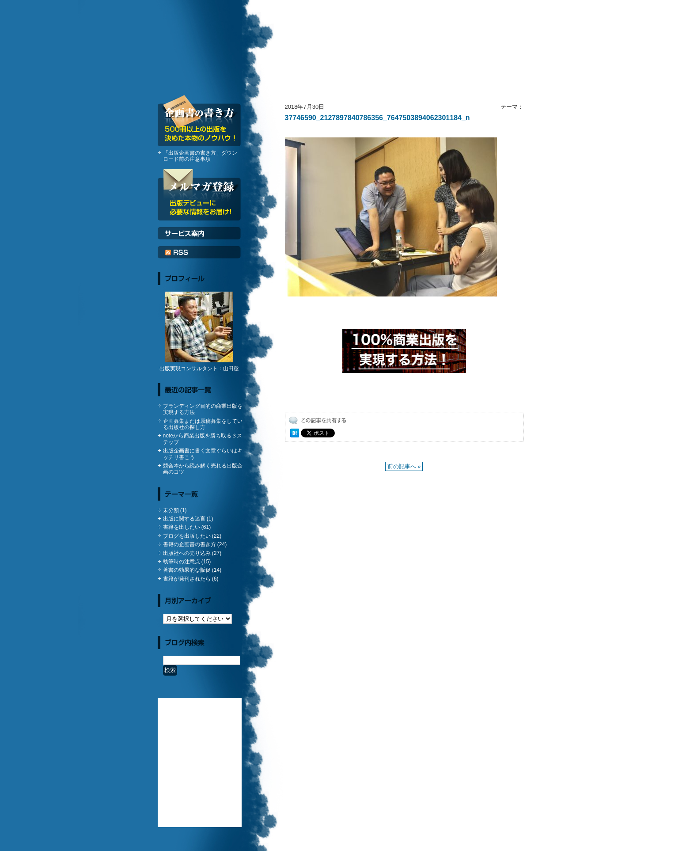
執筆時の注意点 (181, 561)
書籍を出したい (181, 527)
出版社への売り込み (187, 553)
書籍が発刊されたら (187, 579)
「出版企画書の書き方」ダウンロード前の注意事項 (200, 156)
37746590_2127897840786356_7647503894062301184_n (377, 118)
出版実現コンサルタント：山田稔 (199, 368)
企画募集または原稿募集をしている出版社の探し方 (203, 424)
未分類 (171, 510)
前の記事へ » (404, 466)
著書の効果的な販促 (187, 570)
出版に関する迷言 (184, 519)
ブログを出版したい (187, 536)
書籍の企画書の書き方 (189, 544)
